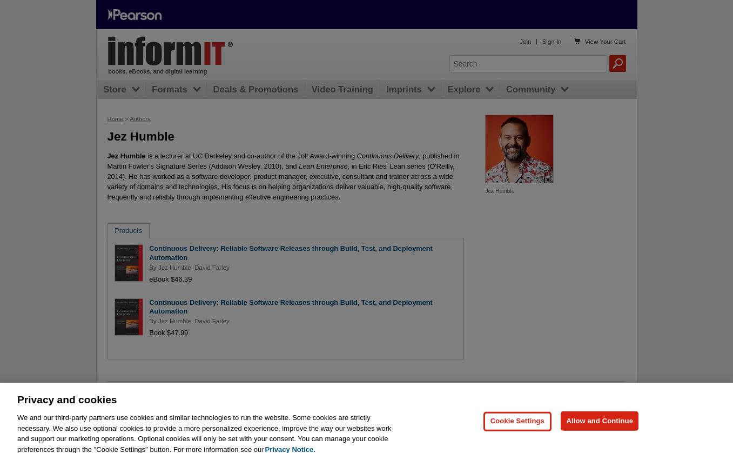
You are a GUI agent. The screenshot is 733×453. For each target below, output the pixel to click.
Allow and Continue (599, 426)
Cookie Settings (517, 426)
